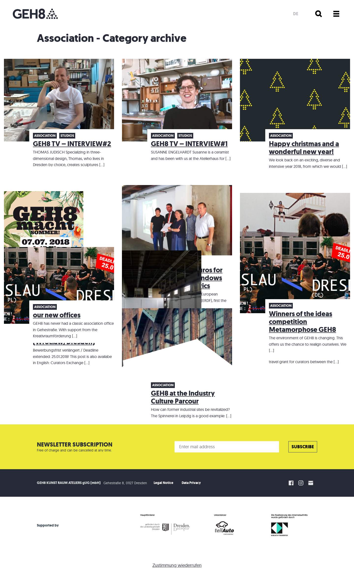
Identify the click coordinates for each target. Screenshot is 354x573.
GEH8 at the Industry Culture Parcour (183, 397)
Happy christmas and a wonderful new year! (304, 147)
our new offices (56, 315)
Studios (67, 135)
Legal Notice (163, 482)
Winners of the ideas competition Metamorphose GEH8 (302, 321)
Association (45, 135)
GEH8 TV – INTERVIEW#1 (189, 143)
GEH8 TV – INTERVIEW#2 (72, 143)
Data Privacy (191, 482)
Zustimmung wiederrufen (177, 565)
